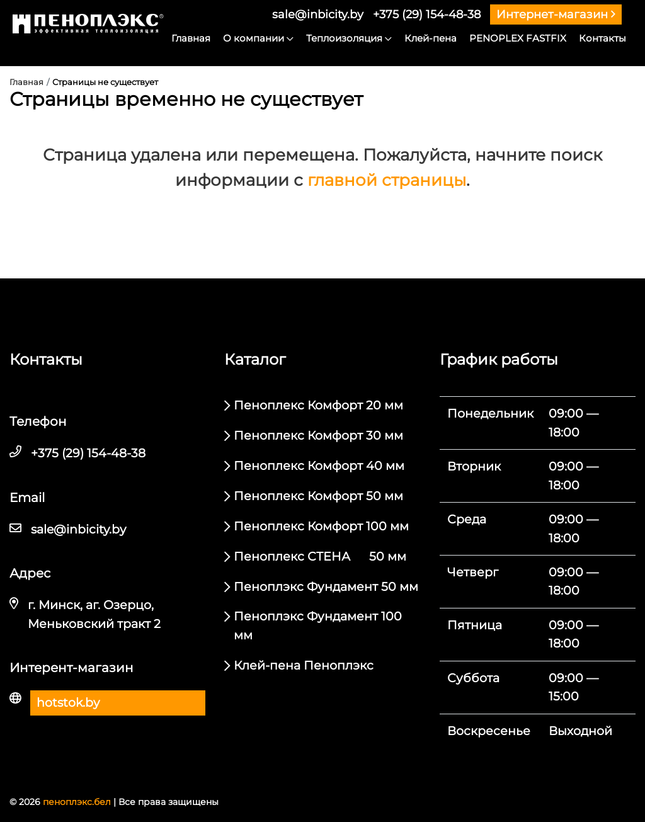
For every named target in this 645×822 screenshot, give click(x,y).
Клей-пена (430, 38)
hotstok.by (68, 702)
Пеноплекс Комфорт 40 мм (319, 466)
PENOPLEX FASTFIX (517, 38)
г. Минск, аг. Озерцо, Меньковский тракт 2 (94, 614)
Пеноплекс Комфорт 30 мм (318, 435)
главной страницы (386, 180)
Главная (190, 38)
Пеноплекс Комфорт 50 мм (318, 496)
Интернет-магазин (555, 14)
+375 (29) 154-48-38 (427, 14)
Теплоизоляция (349, 38)
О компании (258, 38)
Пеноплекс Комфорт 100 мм (321, 526)
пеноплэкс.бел (77, 802)
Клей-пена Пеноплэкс (304, 665)
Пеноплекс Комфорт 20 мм (318, 405)
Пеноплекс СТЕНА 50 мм (320, 556)
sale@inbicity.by (317, 14)
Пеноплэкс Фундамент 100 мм (318, 625)
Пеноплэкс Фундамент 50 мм (326, 586)
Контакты (602, 38)
